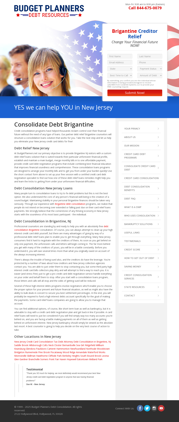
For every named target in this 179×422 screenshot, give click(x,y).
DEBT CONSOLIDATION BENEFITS (137, 188)
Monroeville (20, 355)
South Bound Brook (90, 355)
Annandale (81, 352)
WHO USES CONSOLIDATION (139, 215)
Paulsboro (41, 348)
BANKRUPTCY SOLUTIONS (138, 224)
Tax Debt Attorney (63, 341)
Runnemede (31, 352)
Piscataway (56, 352)
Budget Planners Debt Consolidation (51, 406)
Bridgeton (19, 352)
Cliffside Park (55, 355)
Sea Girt (80, 345)
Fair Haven (60, 359)
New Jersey (20, 341)
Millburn (100, 345)
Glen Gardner (21, 359)
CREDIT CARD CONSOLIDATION (141, 178)
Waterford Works (96, 352)
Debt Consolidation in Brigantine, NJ (92, 341)
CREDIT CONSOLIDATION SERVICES (138, 276)
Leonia (105, 355)
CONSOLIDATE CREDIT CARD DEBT (139, 168)
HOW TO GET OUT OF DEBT (139, 258)
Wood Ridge (69, 352)
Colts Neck (48, 345)
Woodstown (103, 348)
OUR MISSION (131, 145)
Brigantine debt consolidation (70, 203)
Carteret (51, 348)
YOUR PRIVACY (132, 128)
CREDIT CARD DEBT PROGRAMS (135, 156)
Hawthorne (42, 355)
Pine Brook (44, 352)
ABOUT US (130, 137)
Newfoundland (77, 348)
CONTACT (129, 295)
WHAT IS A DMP (132, 207)
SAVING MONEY (132, 266)
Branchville (34, 359)
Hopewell (71, 359)
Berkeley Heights (71, 355)
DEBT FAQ (129, 198)
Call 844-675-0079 (145, 7)
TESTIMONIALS (132, 241)
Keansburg (19, 348)
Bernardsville (69, 345)
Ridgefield (90, 345)
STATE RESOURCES (134, 287)
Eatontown (82, 359)
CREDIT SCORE (132, 249)
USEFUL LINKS (132, 232)
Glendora (30, 348)
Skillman (31, 355)
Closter (58, 345)
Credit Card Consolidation (40, 341)
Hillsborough (35, 345)
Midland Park (95, 359)
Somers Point (47, 359)
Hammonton (63, 348)
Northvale (91, 348)
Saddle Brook (21, 345)
